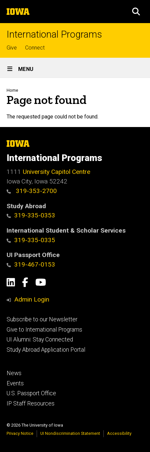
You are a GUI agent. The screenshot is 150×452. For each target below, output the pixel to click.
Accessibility (119, 433)
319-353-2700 (32, 191)
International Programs (54, 34)
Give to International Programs (44, 329)
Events (15, 383)
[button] (136, 11)
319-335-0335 (31, 240)
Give (12, 48)
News (14, 373)
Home (12, 90)
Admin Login (31, 299)
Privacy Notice (20, 433)
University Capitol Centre (56, 172)
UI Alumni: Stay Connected (40, 339)
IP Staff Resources (31, 403)
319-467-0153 (31, 264)
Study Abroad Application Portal (46, 349)
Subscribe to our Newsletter (42, 319)
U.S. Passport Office (31, 393)
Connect (35, 48)
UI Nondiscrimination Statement (70, 433)
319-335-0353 (31, 215)
